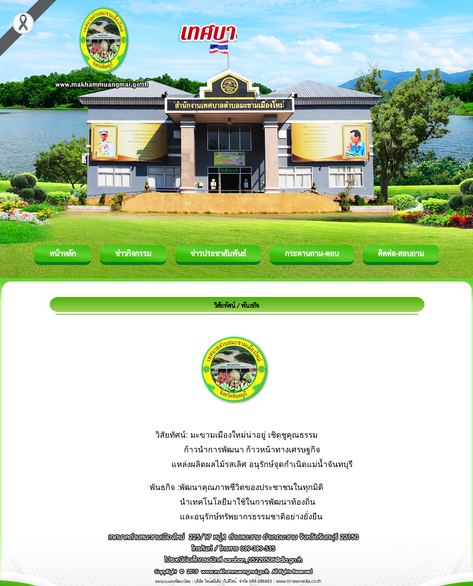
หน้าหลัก (62, 253)
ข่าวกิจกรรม (133, 253)
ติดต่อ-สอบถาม (401, 253)
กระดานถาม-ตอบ (312, 253)
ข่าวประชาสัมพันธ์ (218, 253)
